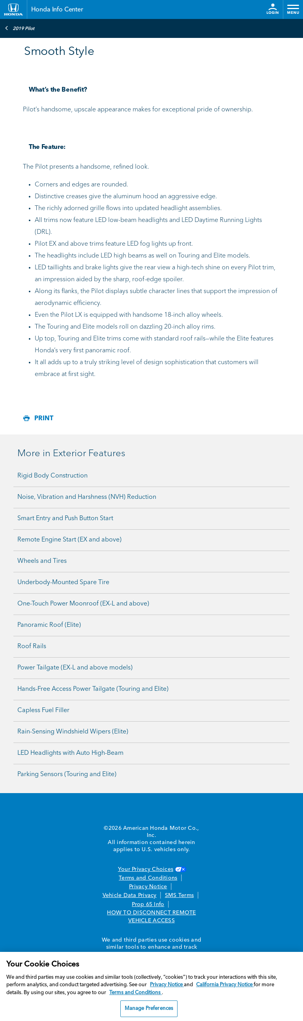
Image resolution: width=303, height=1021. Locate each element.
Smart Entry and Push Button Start (65, 518)
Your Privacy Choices (151, 869)
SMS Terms (179, 895)
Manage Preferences (149, 1008)
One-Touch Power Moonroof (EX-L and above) (83, 604)
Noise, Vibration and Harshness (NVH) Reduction (86, 497)
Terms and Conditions (148, 878)
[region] (151, 986)
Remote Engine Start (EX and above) (69, 540)
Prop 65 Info (148, 904)
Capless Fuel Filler (43, 710)
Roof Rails (31, 646)
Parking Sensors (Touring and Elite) (66, 774)
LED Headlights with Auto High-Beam (70, 753)
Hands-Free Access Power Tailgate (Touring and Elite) (92, 689)
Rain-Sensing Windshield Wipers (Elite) (72, 732)
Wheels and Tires (42, 561)
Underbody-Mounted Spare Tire (63, 582)
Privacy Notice (148, 886)
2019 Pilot (19, 28)
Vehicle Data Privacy (130, 895)
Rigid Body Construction (52, 476)
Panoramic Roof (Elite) (49, 625)
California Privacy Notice (225, 984)
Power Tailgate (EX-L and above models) (75, 668)
